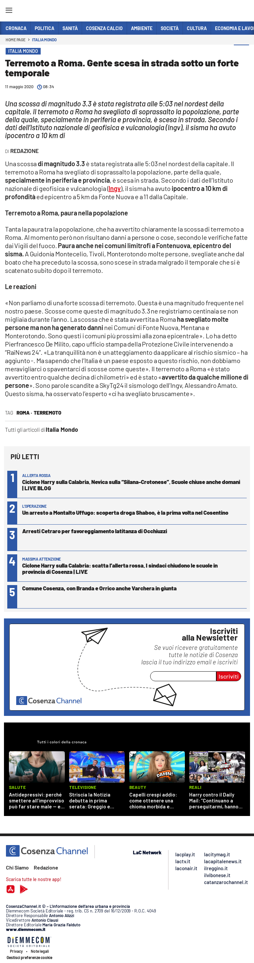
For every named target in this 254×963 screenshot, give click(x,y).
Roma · (24, 413)
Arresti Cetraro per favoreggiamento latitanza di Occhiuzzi (94, 531)
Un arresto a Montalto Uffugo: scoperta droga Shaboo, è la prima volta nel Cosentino (125, 512)
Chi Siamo (17, 867)
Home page (15, 39)
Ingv (114, 188)
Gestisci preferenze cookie (29, 957)
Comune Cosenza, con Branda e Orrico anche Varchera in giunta (99, 588)
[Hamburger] (9, 11)
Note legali (40, 951)
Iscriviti (229, 676)
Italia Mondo (44, 39)
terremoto (47, 413)
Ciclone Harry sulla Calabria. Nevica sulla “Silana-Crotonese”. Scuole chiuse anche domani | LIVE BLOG (131, 484)
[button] (241, 52)
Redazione (46, 867)
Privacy (16, 951)
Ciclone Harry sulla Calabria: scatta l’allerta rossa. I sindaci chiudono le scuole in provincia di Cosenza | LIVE (120, 568)
